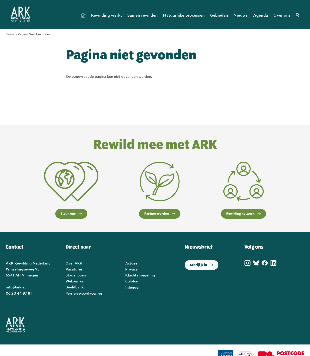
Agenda (260, 15)
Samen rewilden (142, 15)
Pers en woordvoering (84, 293)
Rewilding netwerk (243, 214)
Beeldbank (75, 287)
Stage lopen (76, 275)
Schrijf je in (201, 265)
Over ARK (74, 263)
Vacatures (74, 269)
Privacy (131, 269)
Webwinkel (75, 281)
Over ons (282, 15)
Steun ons (71, 214)
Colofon (131, 281)
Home (83, 15)
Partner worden (159, 214)
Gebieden (219, 15)
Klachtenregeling (140, 275)
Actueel (132, 263)
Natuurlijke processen (184, 15)
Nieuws (240, 15)
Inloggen (133, 287)
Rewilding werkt (106, 15)
